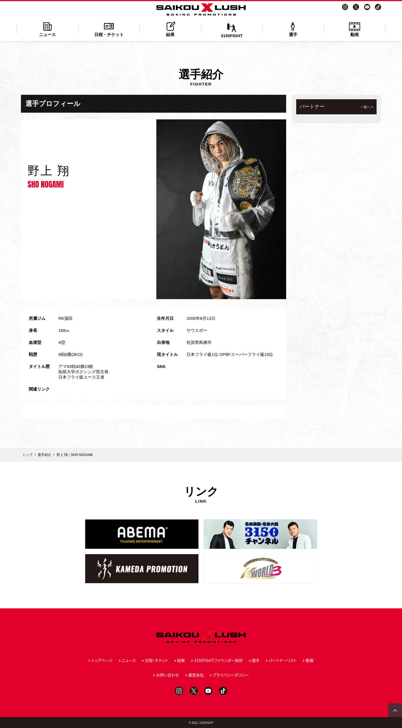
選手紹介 (44, 455)
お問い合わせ (167, 675)
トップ (27, 455)
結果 (170, 29)
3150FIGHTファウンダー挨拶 (218, 660)
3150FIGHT (231, 29)
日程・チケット (109, 29)
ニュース (47, 29)
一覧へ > (366, 107)
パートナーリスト (282, 660)
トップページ (102, 660)
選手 (293, 29)
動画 (354, 29)
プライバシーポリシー (231, 675)
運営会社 (196, 675)
